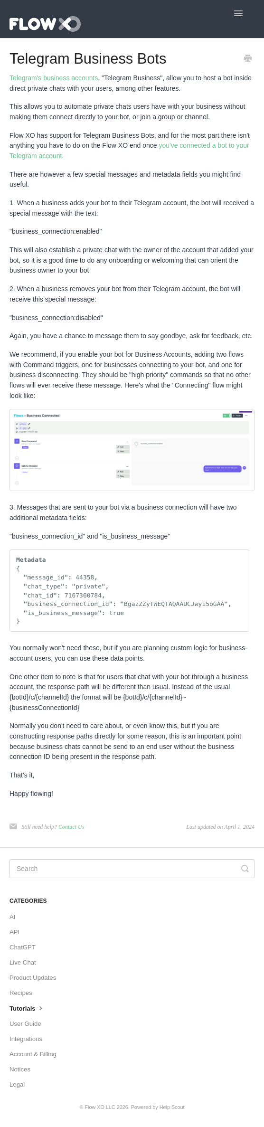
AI (12, 916)
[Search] (132, 868)
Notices (19, 1069)
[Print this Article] (248, 59)
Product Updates (32, 977)
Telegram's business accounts (53, 78)
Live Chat (22, 962)
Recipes (20, 992)
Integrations (25, 1038)
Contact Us (71, 827)
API (14, 932)
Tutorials (27, 1008)
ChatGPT (22, 947)
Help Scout (172, 1107)
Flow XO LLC (100, 1107)
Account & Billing (33, 1054)
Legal (17, 1084)
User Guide (25, 1023)
